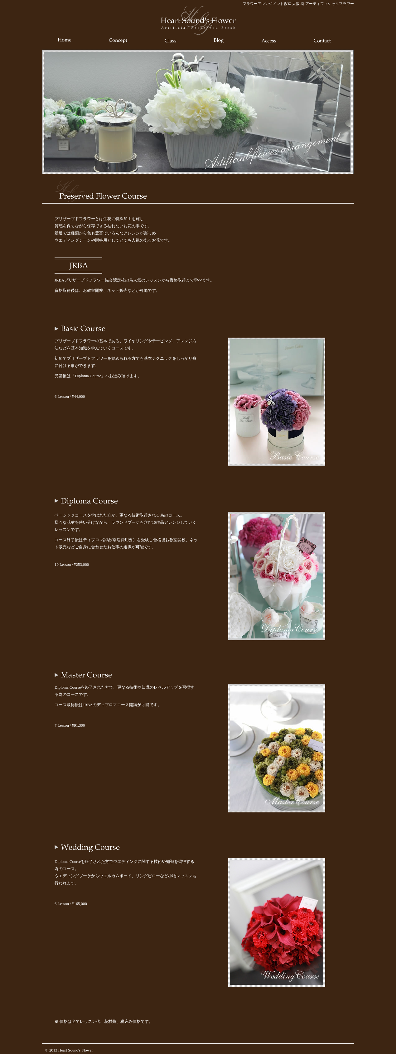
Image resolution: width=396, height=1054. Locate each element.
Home (64, 40)
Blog (219, 40)
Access (268, 40)
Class (170, 40)
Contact (322, 40)
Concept (118, 40)
